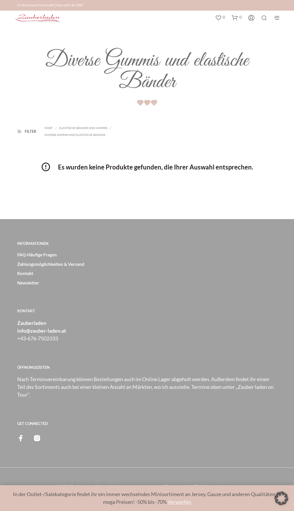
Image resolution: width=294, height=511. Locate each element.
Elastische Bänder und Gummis (83, 128)
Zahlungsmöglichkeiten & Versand (50, 264)
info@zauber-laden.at (41, 330)
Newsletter (28, 282)
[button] (220, 17)
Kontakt (25, 273)
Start (49, 128)
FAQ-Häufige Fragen (37, 254)
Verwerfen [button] (179, 502)
